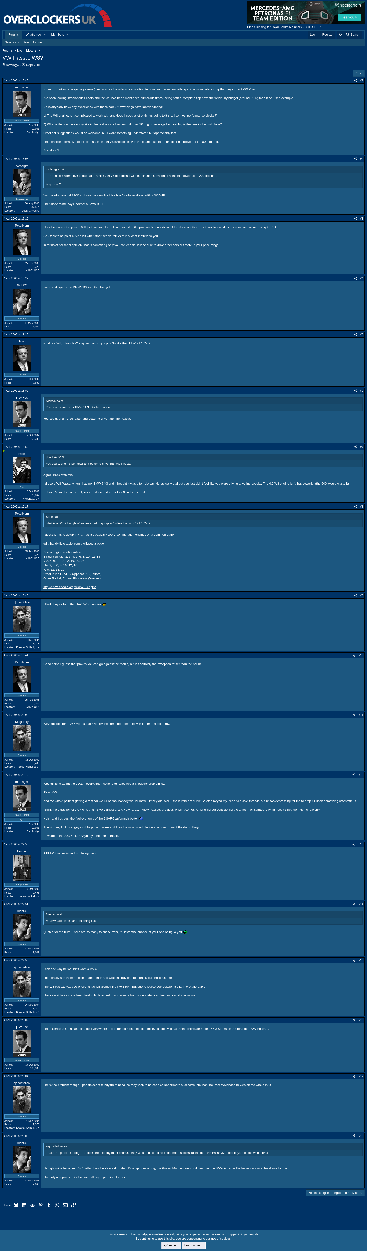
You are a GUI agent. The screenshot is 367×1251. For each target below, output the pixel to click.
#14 (361, 904)
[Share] (355, 80)
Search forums (33, 42)
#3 (361, 218)
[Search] (353, 35)
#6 (361, 390)
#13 (361, 844)
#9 (361, 595)
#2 (361, 159)
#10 (361, 655)
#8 (361, 506)
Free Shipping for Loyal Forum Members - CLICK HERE (285, 27)
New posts (12, 42)
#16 (361, 1020)
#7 (361, 447)
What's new (33, 34)
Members (57, 34)
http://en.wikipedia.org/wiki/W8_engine (69, 587)
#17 (361, 1076)
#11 (361, 715)
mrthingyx (12, 65)
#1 (361, 80)
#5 (361, 334)
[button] (45, 35)
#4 (361, 278)
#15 (361, 960)
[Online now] (4, 451)
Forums (13, 34)
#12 (361, 774)
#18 (361, 1136)
